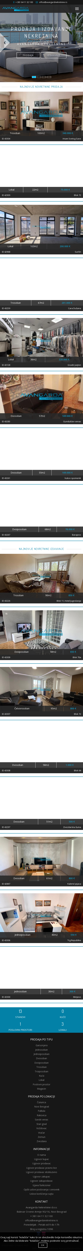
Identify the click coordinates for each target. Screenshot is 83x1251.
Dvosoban (41, 1058)
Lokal (41, 1080)
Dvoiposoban (41, 1062)
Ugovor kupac (41, 1159)
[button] (9, 57)
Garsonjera (41, 1045)
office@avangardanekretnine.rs (41, 1220)
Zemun (41, 1136)
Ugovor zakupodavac (41, 1180)
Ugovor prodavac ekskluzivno (41, 1172)
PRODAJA (28, 55)
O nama (41, 1154)
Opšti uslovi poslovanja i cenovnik (41, 1189)
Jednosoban (41, 1049)
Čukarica (41, 1102)
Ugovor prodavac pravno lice (41, 1167)
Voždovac (41, 1128)
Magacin (41, 1088)
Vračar (41, 1132)
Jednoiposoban (41, 1054)
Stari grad (42, 1124)
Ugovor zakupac (41, 1176)
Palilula (41, 1110)
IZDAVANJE (53, 55)
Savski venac (41, 1119)
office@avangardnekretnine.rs (53, 2)
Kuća (41, 1075)
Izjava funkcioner (42, 1185)
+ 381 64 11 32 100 (24, 2)
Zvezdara (41, 1141)
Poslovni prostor (41, 1084)
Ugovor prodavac (41, 1163)
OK (43, 1245)
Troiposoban (41, 1071)
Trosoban (41, 1067)
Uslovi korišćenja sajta (41, 1193)
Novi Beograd (41, 1106)
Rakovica (41, 1115)
